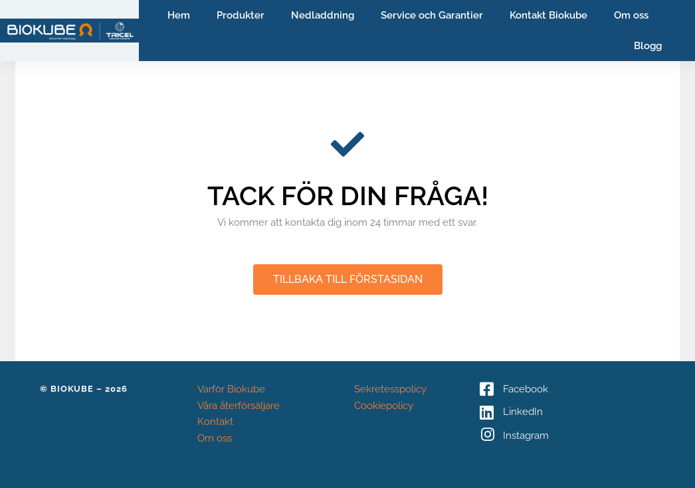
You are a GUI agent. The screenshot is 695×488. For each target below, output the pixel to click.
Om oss (631, 15)
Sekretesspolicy (390, 389)
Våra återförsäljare (238, 406)
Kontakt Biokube (548, 15)
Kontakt (215, 422)
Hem (178, 15)
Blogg (648, 46)
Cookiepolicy (383, 406)
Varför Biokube (231, 389)
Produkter (240, 15)
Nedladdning (322, 15)
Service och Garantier (432, 15)
